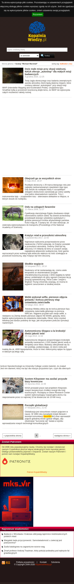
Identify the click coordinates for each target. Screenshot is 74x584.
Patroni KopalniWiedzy (37, 472)
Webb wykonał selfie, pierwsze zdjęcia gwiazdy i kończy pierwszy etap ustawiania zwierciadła (46, 300)
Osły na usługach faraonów (40, 207)
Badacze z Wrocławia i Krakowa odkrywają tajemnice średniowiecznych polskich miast (35, 535)
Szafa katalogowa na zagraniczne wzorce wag (24, 547)
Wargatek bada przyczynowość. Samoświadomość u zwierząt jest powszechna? (33, 541)
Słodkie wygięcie (34, 263)
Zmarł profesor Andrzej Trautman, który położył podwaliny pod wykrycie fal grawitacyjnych (36, 552)
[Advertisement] (37, 136)
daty (70, 64)
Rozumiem (37, 14)
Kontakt (43, 562)
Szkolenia (55, 562)
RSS (8, 562)
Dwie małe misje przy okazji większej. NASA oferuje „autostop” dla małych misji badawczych (48, 72)
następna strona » (62, 436)
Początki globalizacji (36, 405)
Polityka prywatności (25, 562)
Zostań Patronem (11, 442)
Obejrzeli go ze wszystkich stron (43, 178)
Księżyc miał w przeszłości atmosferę (45, 235)
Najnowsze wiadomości (15, 529)
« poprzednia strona (12, 436)
